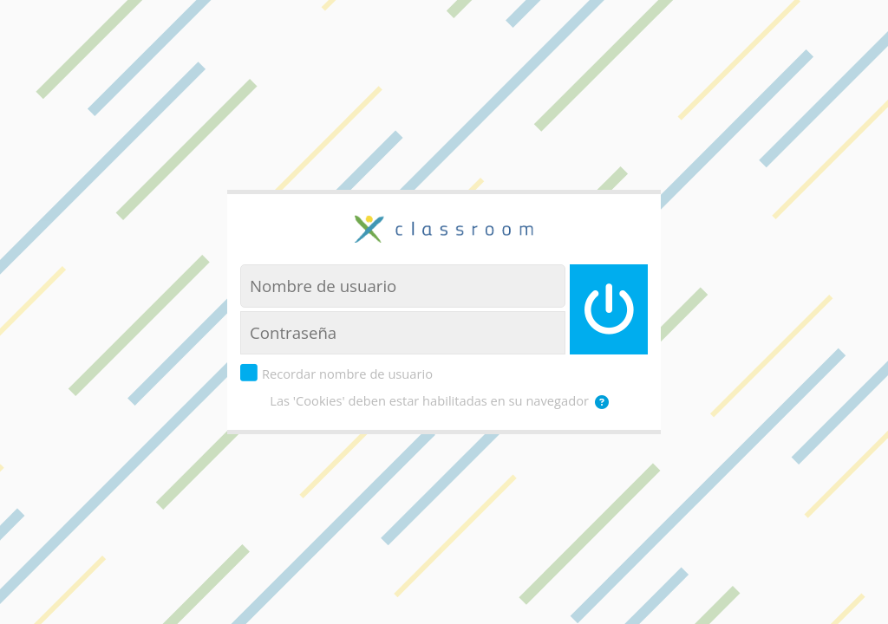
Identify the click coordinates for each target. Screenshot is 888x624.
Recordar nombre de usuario (347, 373)
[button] (605, 402)
